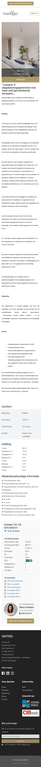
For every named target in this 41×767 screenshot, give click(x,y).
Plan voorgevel (12, 584)
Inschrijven (20, 743)
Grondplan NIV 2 (13, 596)
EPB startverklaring (14, 581)
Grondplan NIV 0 (13, 590)
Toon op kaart (11, 531)
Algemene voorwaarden (20, 763)
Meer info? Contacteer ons (20, 621)
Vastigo (7, 638)
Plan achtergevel (13, 587)
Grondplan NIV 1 (13, 593)
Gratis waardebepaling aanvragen (20, 3)
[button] (34, 13)
